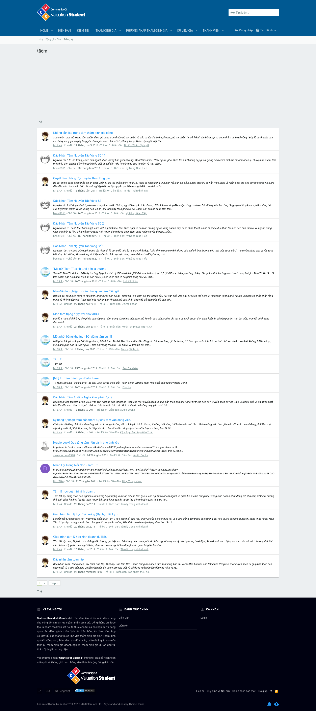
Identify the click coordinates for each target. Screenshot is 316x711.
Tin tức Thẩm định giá (136, 145)
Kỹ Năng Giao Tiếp (136, 168)
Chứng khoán (129, 303)
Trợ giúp (262, 690)
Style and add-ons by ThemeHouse (124, 704)
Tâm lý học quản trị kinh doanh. (74, 491)
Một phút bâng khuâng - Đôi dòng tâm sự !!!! (82, 336)
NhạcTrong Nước (132, 481)
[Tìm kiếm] (254, 12)
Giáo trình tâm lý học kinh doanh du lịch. (80, 537)
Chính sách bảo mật (244, 690)
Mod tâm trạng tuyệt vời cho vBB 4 (76, 314)
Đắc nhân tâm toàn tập (68, 559)
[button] (52, 30)
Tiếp (53, 583)
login (204, 617)
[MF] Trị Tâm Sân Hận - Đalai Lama (76, 378)
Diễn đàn (124, 617)
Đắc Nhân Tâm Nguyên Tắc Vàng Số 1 (78, 201)
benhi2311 (59, 168)
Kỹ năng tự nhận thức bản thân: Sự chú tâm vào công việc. (92, 420)
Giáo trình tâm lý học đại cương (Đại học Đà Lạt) (85, 514)
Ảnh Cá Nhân (130, 281)
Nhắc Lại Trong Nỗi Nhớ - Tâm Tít (75, 465)
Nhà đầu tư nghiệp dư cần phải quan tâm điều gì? (86, 291)
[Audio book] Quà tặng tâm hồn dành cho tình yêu (86, 442)
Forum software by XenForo (69, 704)
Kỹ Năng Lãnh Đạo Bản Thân (136, 432)
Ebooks (127, 387)
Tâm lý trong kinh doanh (134, 504)
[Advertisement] (158, 86)
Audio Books (127, 409)
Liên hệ (123, 625)
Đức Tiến (58, 481)
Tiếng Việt (62, 690)
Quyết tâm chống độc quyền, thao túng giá (81, 178)
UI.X (48, 690)
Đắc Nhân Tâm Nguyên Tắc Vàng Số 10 (79, 246)
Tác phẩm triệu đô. (139, 571)
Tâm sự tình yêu (130, 349)
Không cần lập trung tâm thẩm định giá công (83, 133)
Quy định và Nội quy (218, 690)
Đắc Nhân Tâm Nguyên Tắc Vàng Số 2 (78, 223)
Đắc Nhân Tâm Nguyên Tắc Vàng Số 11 (79, 155)
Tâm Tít (58, 359)
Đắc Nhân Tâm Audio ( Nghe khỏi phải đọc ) (82, 397)
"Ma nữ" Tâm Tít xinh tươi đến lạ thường (79, 269)
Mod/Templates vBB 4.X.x (137, 326)
